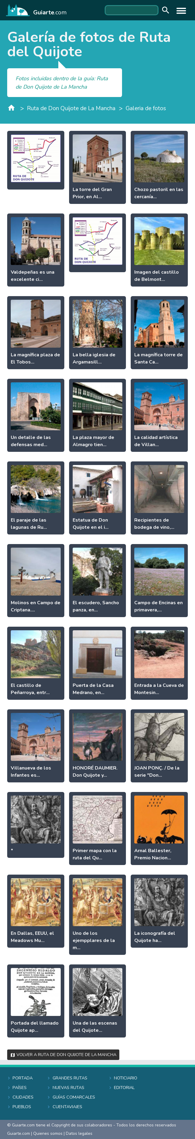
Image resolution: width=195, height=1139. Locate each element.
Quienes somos (48, 1133)
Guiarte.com (18, 1133)
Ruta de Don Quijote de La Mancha (71, 108)
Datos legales (79, 1133)
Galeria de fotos (146, 108)
